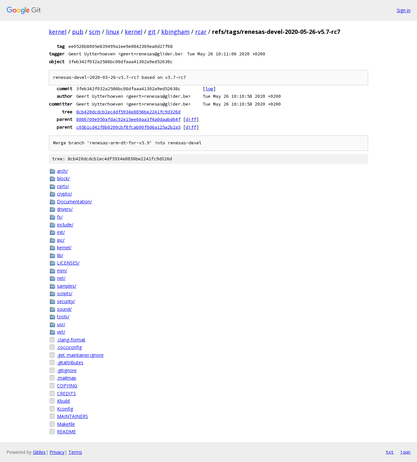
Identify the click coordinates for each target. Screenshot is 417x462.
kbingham (175, 32)
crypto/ (64, 194)
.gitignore (67, 370)
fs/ (60, 217)
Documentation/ (74, 201)
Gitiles (39, 452)
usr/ (61, 324)
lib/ (60, 255)
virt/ (61, 332)
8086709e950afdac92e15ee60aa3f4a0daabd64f (128, 119)
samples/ (66, 286)
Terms (75, 452)
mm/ (62, 270)
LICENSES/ (68, 263)
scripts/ (64, 293)
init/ (61, 232)
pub (77, 32)
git (152, 32)
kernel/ (64, 247)
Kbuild (63, 401)
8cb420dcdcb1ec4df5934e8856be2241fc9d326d (128, 112)
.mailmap (66, 378)
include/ (65, 225)
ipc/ (61, 240)
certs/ (63, 186)
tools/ (63, 316)
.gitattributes (70, 362)
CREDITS (66, 393)
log (209, 89)
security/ (66, 301)
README (66, 431)
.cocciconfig (69, 347)
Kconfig (65, 409)
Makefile (66, 424)
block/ (63, 178)
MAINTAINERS (72, 416)
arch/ (62, 171)
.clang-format (71, 340)
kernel (57, 32)
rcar (201, 32)
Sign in (403, 10)
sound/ (64, 309)
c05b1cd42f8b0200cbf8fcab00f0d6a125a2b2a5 (128, 127)
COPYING (67, 386)
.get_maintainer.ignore (80, 355)
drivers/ (65, 209)
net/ (61, 278)
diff (191, 119)
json (405, 452)
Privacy (57, 452)
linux (112, 32)
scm (94, 32)
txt (390, 452)
